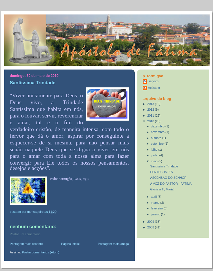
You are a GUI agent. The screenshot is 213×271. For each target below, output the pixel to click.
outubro (156, 138)
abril (154, 196)
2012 (151, 109)
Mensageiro (151, 81)
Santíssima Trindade (164, 166)
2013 (151, 104)
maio (154, 161)
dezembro (158, 126)
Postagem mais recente (26, 243)
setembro (158, 143)
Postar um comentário (25, 234)
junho (155, 155)
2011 (151, 115)
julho (154, 149)
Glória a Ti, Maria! (162, 189)
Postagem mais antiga (113, 243)
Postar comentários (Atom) (40, 252)
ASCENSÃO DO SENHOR (168, 177)
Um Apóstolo (151, 87)
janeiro (156, 214)
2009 (151, 221)
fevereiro (157, 208)
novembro (158, 132)
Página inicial (70, 243)
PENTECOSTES (161, 172)
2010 (151, 121)
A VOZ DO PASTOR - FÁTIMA (170, 183)
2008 (151, 227)
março (155, 202)
